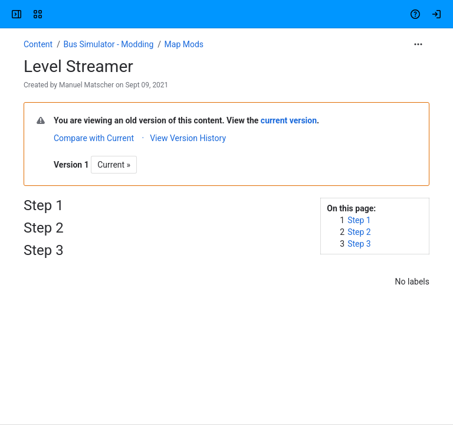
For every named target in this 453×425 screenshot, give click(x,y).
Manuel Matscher (86, 85)
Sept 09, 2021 (146, 85)
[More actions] (418, 44)
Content (38, 44)
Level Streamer (78, 66)
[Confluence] (54, 14)
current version (289, 120)
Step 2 (359, 232)
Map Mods (184, 44)
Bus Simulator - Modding (108, 44)
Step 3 (359, 244)
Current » (113, 164)
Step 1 (359, 220)
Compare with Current (94, 138)
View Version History (188, 138)
